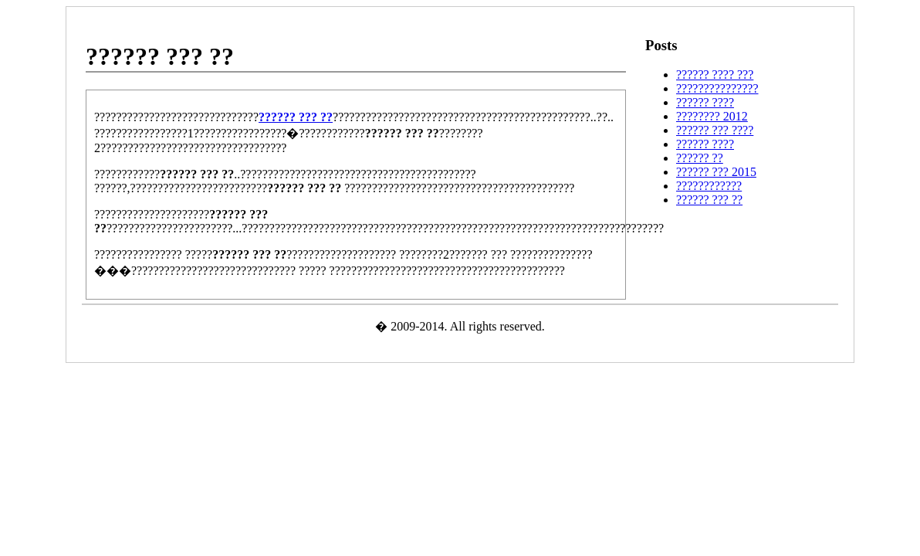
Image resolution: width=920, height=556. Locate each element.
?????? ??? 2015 (716, 171)
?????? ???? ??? (714, 74)
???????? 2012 (712, 116)
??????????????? (717, 88)
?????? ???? (705, 102)
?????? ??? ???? (714, 130)
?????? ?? (699, 157)
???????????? (709, 185)
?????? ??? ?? (709, 199)
